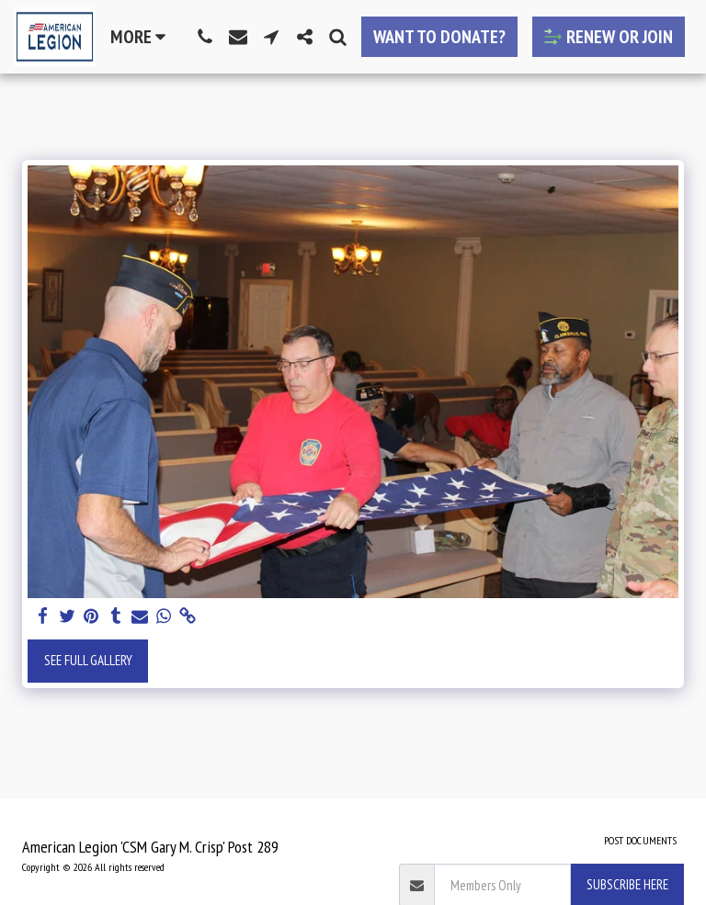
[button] (205, 37)
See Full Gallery (88, 660)
